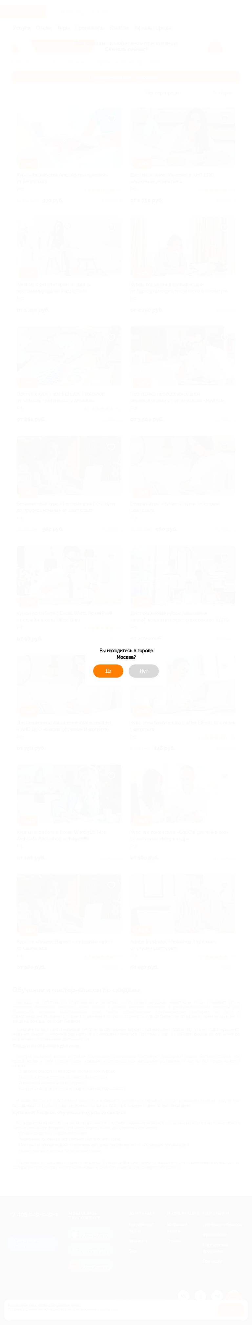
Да (108, 671)
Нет (144, 671)
